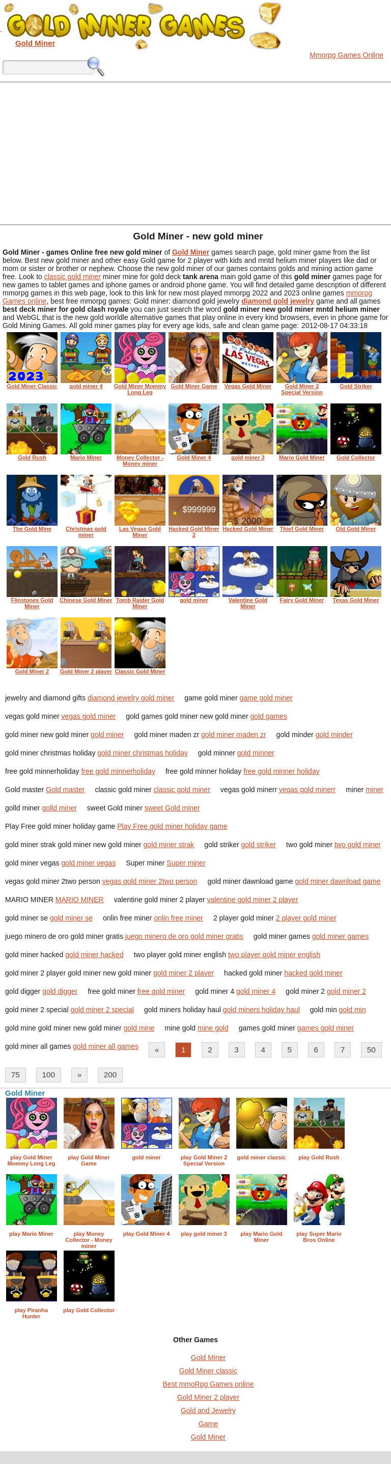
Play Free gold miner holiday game (172, 826)
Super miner (185, 863)
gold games (268, 716)
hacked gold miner (313, 973)
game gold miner (265, 698)
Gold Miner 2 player (208, 1397)
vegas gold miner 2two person (150, 881)
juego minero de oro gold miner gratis (184, 936)
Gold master (65, 789)
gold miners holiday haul (261, 1010)
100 (48, 1074)
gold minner (255, 753)
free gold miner (161, 991)
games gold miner (325, 1028)
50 (371, 1049)
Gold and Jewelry (208, 1410)
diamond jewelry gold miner (131, 698)
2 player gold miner (306, 918)
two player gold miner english (274, 955)
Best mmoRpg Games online (208, 1384)
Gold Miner (208, 1357)
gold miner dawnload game (337, 881)
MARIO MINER (79, 900)
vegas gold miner (89, 716)
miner (374, 789)
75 (15, 1074)
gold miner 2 (346, 991)
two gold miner (357, 845)
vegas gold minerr (307, 789)
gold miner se (71, 918)
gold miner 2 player (183, 973)
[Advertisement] (195, 153)
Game (208, 1424)
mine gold (213, 1028)
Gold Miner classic (208, 1371)
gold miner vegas (89, 863)
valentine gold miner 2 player (252, 900)
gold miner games (340, 936)
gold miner (107, 734)
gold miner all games (105, 1046)
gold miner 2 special (102, 1010)
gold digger (59, 991)
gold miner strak (169, 845)
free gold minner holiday (281, 771)
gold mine (139, 1028)
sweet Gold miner (172, 808)
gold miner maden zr (233, 734)
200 (110, 1074)
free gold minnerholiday (118, 771)
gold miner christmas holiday (142, 753)
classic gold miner (72, 277)
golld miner (59, 808)
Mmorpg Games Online (346, 55)
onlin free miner (178, 918)
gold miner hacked (94, 955)
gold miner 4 (255, 991)
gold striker (258, 845)
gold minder (334, 734)
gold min (352, 1010)
